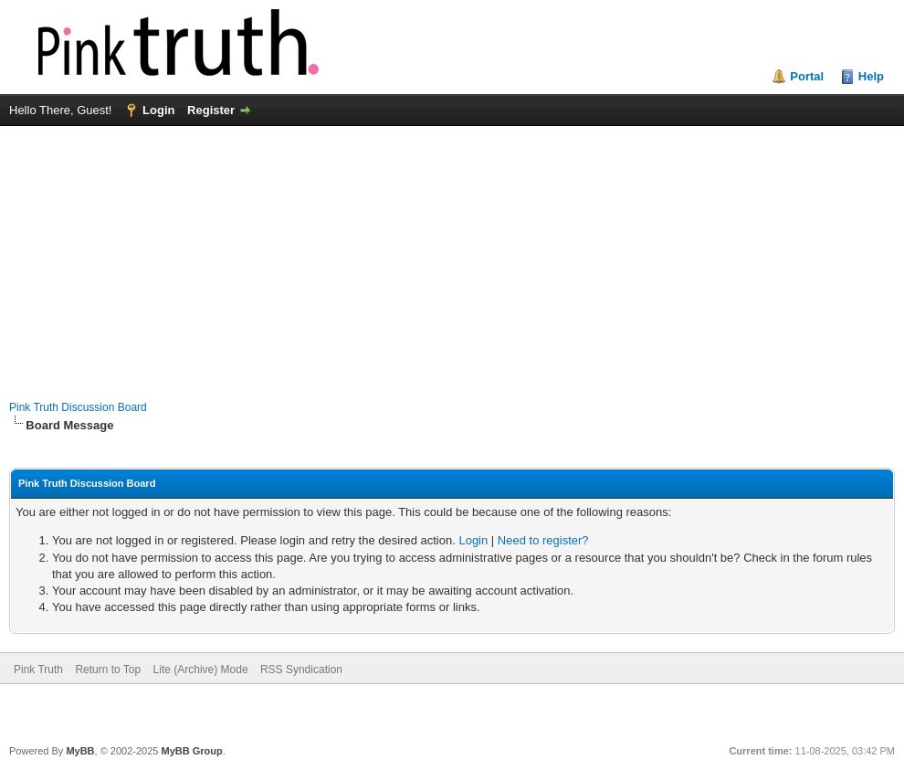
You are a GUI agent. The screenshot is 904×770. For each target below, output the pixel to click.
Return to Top (108, 669)
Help (871, 76)
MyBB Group (191, 750)
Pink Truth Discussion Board (78, 407)
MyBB (80, 750)
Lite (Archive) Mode (200, 669)
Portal (807, 76)
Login (158, 110)
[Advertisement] (452, 254)
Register (211, 110)
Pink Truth (38, 669)
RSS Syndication (301, 669)
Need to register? (543, 540)
